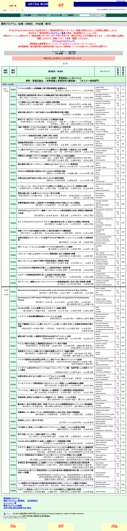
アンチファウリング (26, 383)
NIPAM (97, 428)
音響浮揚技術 (23, 203)
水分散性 (59, 489)
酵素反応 (71, 447)
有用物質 (50, 203)
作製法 (77, 203)
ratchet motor (100, 107)
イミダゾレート (38, 164)
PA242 (13, 384)
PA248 (13, 428)
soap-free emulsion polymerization (102, 113)
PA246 (13, 413)
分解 (36, 351)
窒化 (19, 119)
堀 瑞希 (66, 450)
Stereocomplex (100, 156)
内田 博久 (89, 256)
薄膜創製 (53, 254)
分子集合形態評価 (49, 143)
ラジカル (21, 88)
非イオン (33, 470)
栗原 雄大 (64, 385)
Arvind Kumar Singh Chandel (52, 460)
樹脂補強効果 (63, 282)
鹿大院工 (39, 205)
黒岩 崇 (89, 465)
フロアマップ (68, 41)
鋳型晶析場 (31, 95)
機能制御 (67, 231)
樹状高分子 (31, 455)
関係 (67, 261)
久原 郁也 (50, 328)
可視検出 (83, 483)
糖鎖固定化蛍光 (44, 344)
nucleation (99, 98)
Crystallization (100, 269)
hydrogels (98, 457)
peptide (98, 158)
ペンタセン (45, 254)
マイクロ (21, 359)
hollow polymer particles (104, 419)
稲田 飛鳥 (77, 492)
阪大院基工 (64, 242)
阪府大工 (49, 104)
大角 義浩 (64, 205)
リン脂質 (21, 483)
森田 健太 (77, 160)
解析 (71, 247)
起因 (29, 397)
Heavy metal (99, 181)
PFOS (97, 174)
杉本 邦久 (88, 158)
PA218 (13, 223)
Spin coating (99, 253)
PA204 (13, 113)
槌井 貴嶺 (48, 152)
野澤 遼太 (77, 372)
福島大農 (81, 346)
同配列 (20, 156)
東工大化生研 (50, 385)
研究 (56, 136)
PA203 (13, 104)
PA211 (13, 165)
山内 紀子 (53, 122)
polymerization (100, 421)
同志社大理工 (25, 104)
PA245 (13, 405)
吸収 (85, 368)
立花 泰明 (64, 145)
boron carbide (100, 288)
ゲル (73, 222)
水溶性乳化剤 (74, 463)
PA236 (13, 337)
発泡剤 (20, 420)
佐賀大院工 (27, 328)
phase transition (101, 400)
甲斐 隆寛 (41, 492)
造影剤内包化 (62, 463)
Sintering (98, 122)
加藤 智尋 (88, 129)
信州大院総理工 (35, 362)
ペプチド (35, 156)
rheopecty (98, 437)
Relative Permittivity (102, 477)
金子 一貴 (58, 152)
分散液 (33, 404)
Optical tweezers (101, 260)
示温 (69, 222)
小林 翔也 (41, 122)
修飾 (43, 210)
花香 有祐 (61, 173)
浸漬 (61, 383)
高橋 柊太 (60, 457)
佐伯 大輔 (88, 362)
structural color (100, 375)
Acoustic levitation (101, 201)
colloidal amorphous (102, 377)
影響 (85, 150)
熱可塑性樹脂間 (49, 88)
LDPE (97, 354)
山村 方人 (89, 436)
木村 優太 (54, 145)
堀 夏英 (78, 114)
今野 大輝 (89, 166)
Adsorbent (99, 214)
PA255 (13, 484)
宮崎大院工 (28, 492)
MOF (97, 177)
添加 (40, 455)
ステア (20, 447)
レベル (66, 247)
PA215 (13, 196)
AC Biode (79, 353)
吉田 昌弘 (77, 205)
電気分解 (21, 193)
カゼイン (21, 489)
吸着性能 (30, 171)
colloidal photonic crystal (104, 426)
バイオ (61, 390)
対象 (43, 268)
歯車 (49, 102)
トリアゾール (23, 316)
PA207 (13, 137)
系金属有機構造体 (36, 316)
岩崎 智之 (61, 479)
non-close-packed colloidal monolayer (102, 324)
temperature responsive (103, 430)
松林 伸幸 (89, 242)
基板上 (24, 427)
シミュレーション (71, 238)
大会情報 (27, 15)
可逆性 (73, 397)
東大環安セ (79, 406)
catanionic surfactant (102, 416)
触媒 (59, 308)
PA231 (13, 292)
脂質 (44, 463)
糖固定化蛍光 (41, 336)
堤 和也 (78, 422)
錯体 (47, 164)
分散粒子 (38, 397)
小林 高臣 (89, 372)
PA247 (13, 421)
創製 (85, 186)
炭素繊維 (38, 88)
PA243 (13, 391)
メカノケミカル (51, 316)
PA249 (13, 435)
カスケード (22, 275)
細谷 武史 (38, 196)
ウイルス (21, 344)
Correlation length (101, 264)
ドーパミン (55, 383)
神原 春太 (48, 450)
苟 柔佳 (55, 293)
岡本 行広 (66, 414)
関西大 (79, 319)
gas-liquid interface (102, 94)
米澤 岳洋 (88, 122)
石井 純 (78, 233)
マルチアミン (36, 210)
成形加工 (34, 441)
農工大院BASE (54, 399)
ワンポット (62, 336)
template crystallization (103, 96)
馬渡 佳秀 (64, 436)
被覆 (38, 308)
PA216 (13, 204)
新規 (60, 186)
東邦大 (62, 166)
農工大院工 (24, 98)
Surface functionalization (104, 148)
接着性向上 (62, 88)
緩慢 (49, 441)
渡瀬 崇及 (54, 414)
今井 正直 (89, 452)
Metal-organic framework (104, 440)
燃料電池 (67, 390)
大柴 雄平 (77, 385)
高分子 (29, 112)
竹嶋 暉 (78, 378)
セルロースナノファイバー (45, 282)
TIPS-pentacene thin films (104, 255)
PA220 (13, 240)
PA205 (13, 122)
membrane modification (103, 384)
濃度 (76, 483)
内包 (58, 203)
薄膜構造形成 (67, 404)
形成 (80, 359)
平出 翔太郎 (78, 443)
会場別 (70, 15)
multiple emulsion (101, 465)
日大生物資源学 (75, 452)
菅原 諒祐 (64, 215)
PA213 (13, 179)
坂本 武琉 (44, 129)
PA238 (13, 353)
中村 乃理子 (74, 302)
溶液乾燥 (21, 397)
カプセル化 (42, 119)
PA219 (13, 232)
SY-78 (65, 63)
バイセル (36, 143)
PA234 (13, 317)
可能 (63, 203)
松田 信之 (41, 452)
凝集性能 (89, 210)
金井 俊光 (89, 378)
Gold (97, 127)
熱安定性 (71, 489)
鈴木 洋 (90, 263)
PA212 (13, 172)
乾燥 (45, 404)
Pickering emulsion (102, 447)
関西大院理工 (56, 319)
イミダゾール (23, 368)
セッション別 (56, 15)
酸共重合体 (55, 222)
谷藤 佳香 (39, 406)
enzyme (98, 391)
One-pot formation (101, 340)
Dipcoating (99, 153)
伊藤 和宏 (64, 188)
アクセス (57, 41)
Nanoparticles (100, 196)
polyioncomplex (100, 459)
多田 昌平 (58, 346)
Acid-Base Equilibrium (103, 372)
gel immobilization (101, 379)
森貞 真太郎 (88, 331)
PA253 (13, 465)
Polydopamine (100, 283)
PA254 (13, 475)
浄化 (40, 178)
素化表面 (63, 150)
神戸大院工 (34, 152)
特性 (39, 136)
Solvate (98, 271)
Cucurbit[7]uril (100, 267)
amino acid (99, 137)
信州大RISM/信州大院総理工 (68, 362)
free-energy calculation (103, 237)
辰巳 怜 (90, 406)
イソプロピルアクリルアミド (31, 222)
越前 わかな (63, 224)
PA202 (13, 96)
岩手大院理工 (39, 138)
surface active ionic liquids (104, 414)
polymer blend (100, 243)
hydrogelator (99, 230)
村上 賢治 (89, 215)
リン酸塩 (27, 447)
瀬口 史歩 (47, 158)
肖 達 (50, 302)
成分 (43, 247)
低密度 (20, 351)
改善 (61, 119)
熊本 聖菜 (40, 328)
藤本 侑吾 (41, 311)
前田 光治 (77, 145)
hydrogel (98, 246)
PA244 (13, 398)
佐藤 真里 (77, 429)
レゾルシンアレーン (57, 368)
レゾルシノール (24, 186)
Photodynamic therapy (103, 301)
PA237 (13, 346)
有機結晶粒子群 (51, 95)
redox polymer (100, 393)
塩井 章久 (89, 107)
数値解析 (89, 404)
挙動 (69, 455)
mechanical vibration (102, 101)
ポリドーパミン (24, 282)
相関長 (60, 261)
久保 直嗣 (66, 356)
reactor (97, 116)
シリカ (35, 119)
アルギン (58, 359)
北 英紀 (90, 293)
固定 (40, 376)
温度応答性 (22, 376)
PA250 (13, 442)
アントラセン (23, 390)
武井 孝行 (89, 205)
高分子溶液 (38, 261)
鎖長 (52, 150)
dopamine (98, 386)
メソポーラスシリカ (53, 210)
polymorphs (99, 139)
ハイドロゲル (50, 247)
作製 (58, 193)
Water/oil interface (101, 365)
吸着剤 (79, 186)
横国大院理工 (54, 378)
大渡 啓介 (88, 328)
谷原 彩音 (61, 180)
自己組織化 (70, 156)
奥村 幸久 (89, 364)
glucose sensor (100, 486)
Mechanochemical (101, 314)
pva (96, 248)
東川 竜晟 (64, 263)
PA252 (13, 457)
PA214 (13, 187)
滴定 (23, 370)
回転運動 (56, 102)
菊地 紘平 (74, 180)
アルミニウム (41, 193)
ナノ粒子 (36, 112)
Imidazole (98, 370)
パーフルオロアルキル (41, 150)
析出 (40, 95)
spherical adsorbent (102, 190)
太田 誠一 (88, 302)
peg (96, 250)
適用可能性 (59, 178)
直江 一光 (63, 452)
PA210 (13, 158)
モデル (52, 238)
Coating (98, 405)
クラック (48, 434)
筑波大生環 (77, 467)
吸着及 (81, 210)
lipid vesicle (99, 463)
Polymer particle (101, 344)
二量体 (31, 390)
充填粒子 (48, 397)
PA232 (13, 301)
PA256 (13, 491)
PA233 (13, 309)
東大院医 (34, 460)
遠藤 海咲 (74, 173)
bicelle (97, 142)
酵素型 (56, 390)
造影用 (26, 127)
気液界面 (21, 95)
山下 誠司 (66, 293)
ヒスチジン (24, 136)
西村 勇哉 (69, 233)
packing (98, 398)
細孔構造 (21, 164)
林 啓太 (89, 475)
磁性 (19, 336)
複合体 (45, 390)
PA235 (13, 327)
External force (100, 444)
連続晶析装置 (34, 275)
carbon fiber (99, 87)
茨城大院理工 (26, 122)
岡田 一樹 (64, 124)
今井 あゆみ (53, 215)
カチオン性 (22, 455)
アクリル (47, 222)
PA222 (13, 255)
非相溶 (24, 238)
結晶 (63, 427)
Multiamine (99, 216)
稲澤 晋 (90, 399)
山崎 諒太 (54, 392)
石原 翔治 (77, 284)
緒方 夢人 (53, 465)
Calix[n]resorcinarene (103, 368)
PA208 (13, 144)
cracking (98, 435)
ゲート (55, 441)
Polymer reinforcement (103, 285)
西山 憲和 (89, 311)
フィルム (68, 427)
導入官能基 (80, 282)
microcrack (99, 294)
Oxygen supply (100, 299)
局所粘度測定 (50, 261)
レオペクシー (30, 434)
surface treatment (101, 89)
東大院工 (39, 302)
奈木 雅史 (55, 486)
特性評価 (67, 127)
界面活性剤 (28, 143)
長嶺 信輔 (89, 284)
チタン (24, 119)
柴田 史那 (54, 138)
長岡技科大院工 (62, 372)
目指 (32, 344)
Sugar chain (99, 346)
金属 (34, 193)
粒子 (29, 119)
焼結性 (55, 119)
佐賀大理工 (61, 328)
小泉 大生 (74, 166)
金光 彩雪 (64, 160)
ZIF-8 (97, 172)
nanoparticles (100, 110)
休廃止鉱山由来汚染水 (27, 178)
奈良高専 (58, 450)
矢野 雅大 (54, 124)
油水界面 (36, 359)
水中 (19, 171)
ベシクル (49, 463)
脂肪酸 (20, 143)
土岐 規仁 (77, 138)
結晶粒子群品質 (53, 275)
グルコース (69, 483)
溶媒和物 (35, 268)
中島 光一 (63, 122)
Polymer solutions (101, 262)
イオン (73, 186)
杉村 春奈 (57, 477)
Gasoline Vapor (100, 167)
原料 (50, 186)
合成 (41, 112)
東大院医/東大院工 (74, 304)
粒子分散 (21, 434)
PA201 (13, 89)
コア (49, 324)
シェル (37, 324)
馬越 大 (90, 414)
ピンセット (24, 261)
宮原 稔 (90, 443)
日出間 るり (78, 263)
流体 (38, 434)
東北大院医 (78, 129)
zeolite (97, 309)
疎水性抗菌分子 (55, 231)
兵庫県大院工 (27, 145)
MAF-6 (97, 165)
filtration (98, 451)
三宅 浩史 (64, 311)
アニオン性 (40, 412)
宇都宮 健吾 (51, 436)
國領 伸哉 (43, 353)
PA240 (13, 370)
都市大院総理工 (38, 465)
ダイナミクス (77, 404)
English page (120, 1)
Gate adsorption (101, 442)
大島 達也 (89, 492)
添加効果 (85, 463)
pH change (99, 223)
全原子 (46, 238)
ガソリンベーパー (63, 164)
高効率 (40, 203)
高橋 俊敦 (39, 104)
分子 (29, 150)
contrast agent (100, 467)
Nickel (97, 334)
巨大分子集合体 (31, 483)
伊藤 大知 (89, 304)
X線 (19, 127)
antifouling (99, 382)
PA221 (13, 248)
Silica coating (100, 124)
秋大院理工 (39, 215)
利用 (29, 88)
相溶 (19, 238)
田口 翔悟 (42, 145)
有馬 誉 (62, 443)
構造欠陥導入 (50, 351)
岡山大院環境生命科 (72, 477)
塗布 (40, 404)
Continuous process (102, 276)
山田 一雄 (77, 242)
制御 (45, 136)
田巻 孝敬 (67, 392)
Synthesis (98, 320)
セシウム (67, 186)
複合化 (29, 489)
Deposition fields (101, 257)
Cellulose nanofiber (102, 281)
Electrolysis (99, 193)
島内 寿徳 (88, 477)
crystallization (100, 135)
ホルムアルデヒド (39, 186)
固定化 (73, 150)
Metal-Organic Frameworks (100, 317)
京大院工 (61, 284)
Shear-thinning (100, 455)
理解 (69, 441)
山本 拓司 (89, 145)
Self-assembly (100, 473)
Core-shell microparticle (103, 303)
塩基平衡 (74, 368)
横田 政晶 (89, 138)
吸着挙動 (61, 441)
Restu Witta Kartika (52, 233)
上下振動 (21, 102)
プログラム (41, 15)
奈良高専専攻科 (33, 450)
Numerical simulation (102, 407)
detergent (98, 146)
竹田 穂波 (50, 362)
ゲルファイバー (69, 359)
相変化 (60, 397)
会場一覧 (12, 6)
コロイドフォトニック (52, 427)
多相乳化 (21, 463)
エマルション (55, 447)
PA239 (13, 362)
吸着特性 (74, 164)
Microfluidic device (102, 359)
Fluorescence (100, 348)
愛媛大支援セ (50, 479)
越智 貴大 (54, 492)
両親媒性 (21, 412)
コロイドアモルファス (51, 376)
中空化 (40, 420)
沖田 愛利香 (62, 104)
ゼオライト (52, 308)
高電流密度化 (78, 390)
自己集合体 (57, 470)
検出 (27, 344)
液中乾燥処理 (31, 463)
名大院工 (59, 91)
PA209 (13, 151)
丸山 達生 (89, 152)
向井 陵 (65, 249)
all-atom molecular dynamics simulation (102, 240)
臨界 (43, 434)
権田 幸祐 (64, 132)
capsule (98, 203)
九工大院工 (33, 436)
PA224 (13, 269)
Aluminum (99, 197)
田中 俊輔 (89, 319)
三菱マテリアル (76, 122)
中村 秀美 (89, 479)
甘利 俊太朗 (76, 98)
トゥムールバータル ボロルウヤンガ (52, 98)
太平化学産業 (77, 450)
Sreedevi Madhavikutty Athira (80, 457)
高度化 (38, 171)
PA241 (13, 377)
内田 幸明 (77, 311)
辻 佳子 (69, 406)
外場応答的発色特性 (48, 483)
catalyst (98, 311)
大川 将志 (61, 302)
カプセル (70, 203)
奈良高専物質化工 (75, 475)
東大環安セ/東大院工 (54, 406)
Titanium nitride (100, 120)
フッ (19, 150)
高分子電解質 (23, 324)
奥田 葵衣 (77, 256)
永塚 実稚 (45, 346)
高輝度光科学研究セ (74, 158)
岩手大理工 (65, 138)
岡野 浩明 (88, 450)
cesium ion (99, 188)
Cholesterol (99, 475)
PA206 (13, 129)
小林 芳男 (89, 124)
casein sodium (100, 491)
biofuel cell (99, 389)
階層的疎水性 (69, 470)
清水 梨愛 (63, 270)
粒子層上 (36, 102)
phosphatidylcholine (102, 484)
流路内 (28, 359)
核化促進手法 (65, 95)
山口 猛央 (89, 385)
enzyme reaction (101, 449)
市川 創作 (89, 467)
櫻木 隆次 (39, 188)
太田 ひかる (60, 475)
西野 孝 (78, 152)
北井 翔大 (70, 319)
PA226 (13, 283)
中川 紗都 (69, 378)
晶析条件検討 (55, 268)
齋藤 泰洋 (77, 436)
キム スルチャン (74, 91)
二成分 (51, 359)
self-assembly (100, 160)
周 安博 (53, 311)
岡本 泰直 (88, 104)
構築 (81, 383)
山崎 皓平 (52, 205)
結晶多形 (32, 136)
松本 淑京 (45, 486)
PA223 (13, 262)
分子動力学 (59, 238)
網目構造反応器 (57, 112)
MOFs (97, 163)
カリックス (42, 368)
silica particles (100, 423)
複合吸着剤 (66, 210)
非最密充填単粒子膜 (83, 324)
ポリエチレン (28, 351)
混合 (58, 156)
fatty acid (98, 144)
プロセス (50, 404)
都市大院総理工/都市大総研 (71, 465)
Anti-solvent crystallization (104, 278)
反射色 (77, 427)
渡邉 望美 (79, 414)
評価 (21, 213)
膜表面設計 (38, 383)
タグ (25, 150)
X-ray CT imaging (101, 131)
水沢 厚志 (88, 353)
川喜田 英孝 (74, 328)
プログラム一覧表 (57, 33)
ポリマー (54, 344)
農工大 (81, 399)
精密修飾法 (73, 383)
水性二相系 (66, 412)
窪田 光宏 (79, 293)
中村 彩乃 (77, 215)
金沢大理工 (64, 256)
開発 (67, 112)
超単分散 (21, 112)
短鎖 (19, 231)
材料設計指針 (60, 171)
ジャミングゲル (58, 455)
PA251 (13, 450)
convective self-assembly (104, 327)
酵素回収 (89, 447)
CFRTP (98, 91)
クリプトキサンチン (45, 489)
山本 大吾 (77, 107)
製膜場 (67, 254)
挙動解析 (76, 412)
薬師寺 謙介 (63, 339)
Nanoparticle (99, 403)
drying (97, 396)
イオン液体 (29, 412)
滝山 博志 (89, 98)
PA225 (13, 276)
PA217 (13, 213)
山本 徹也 (89, 91)
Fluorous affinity (101, 151)
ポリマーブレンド (34, 238)
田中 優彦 (72, 399)
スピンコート (23, 254)
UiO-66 (98, 170)
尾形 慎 (89, 346)
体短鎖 (29, 156)
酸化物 (20, 404)
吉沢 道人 (77, 392)
